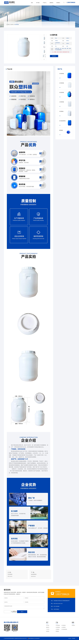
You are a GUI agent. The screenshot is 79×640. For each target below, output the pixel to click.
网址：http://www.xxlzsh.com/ (57, 603)
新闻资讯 (51, 2)
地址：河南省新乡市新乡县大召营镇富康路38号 (60, 600)
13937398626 (62, 594)
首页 (32, 2)
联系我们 (58, 2)
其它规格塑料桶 (64, 638)
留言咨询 (54, 56)
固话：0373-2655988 (55, 606)
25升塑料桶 (63, 634)
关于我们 (38, 2)
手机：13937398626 (55, 609)
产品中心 (44, 2)
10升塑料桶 (63, 636)
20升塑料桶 (58, 634)
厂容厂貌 (47, 638)
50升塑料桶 (17, 24)
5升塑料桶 (57, 638)
